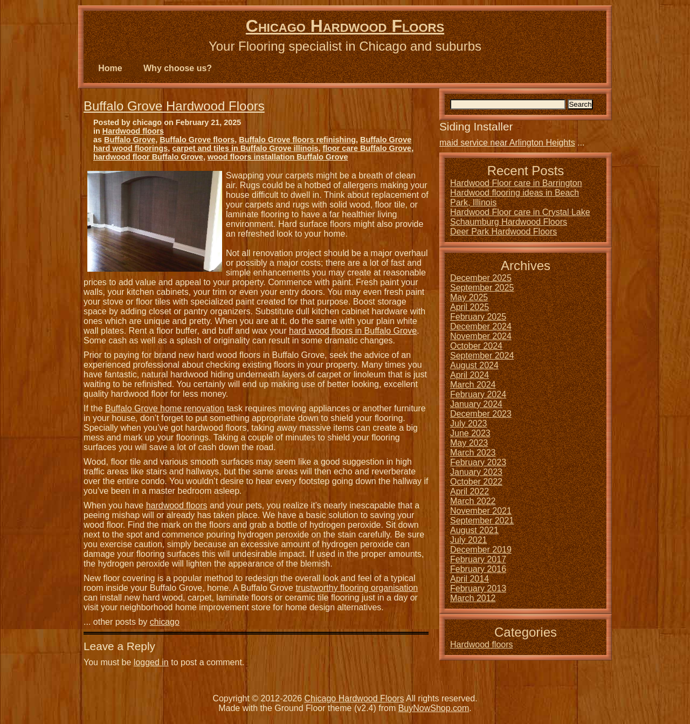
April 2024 (469, 375)
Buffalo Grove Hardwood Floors (174, 106)
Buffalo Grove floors (197, 139)
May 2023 (469, 442)
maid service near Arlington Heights (507, 142)
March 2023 (473, 452)
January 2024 (476, 404)
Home (110, 68)
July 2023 (468, 423)
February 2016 (478, 569)
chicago (165, 621)
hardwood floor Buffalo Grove (148, 157)
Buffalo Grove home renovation (164, 408)
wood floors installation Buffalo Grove (278, 157)
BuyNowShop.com (434, 708)
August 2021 (474, 530)
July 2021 (468, 539)
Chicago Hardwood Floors (345, 26)
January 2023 (476, 472)
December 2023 (481, 413)
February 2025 (478, 316)
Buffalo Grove (129, 139)
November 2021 (481, 510)
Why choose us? (177, 68)
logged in (151, 662)
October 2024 (476, 345)
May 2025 (469, 297)
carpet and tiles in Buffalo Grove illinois (245, 148)
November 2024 (481, 336)
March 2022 (473, 501)
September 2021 (482, 520)
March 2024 (473, 384)
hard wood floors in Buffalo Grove (353, 330)
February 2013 (478, 588)
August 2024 (474, 365)
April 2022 (469, 491)
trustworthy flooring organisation (356, 587)
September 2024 (482, 355)
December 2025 (481, 277)
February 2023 (478, 462)
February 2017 (478, 559)
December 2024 (481, 326)
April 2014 (469, 578)
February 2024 (478, 394)
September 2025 (482, 287)
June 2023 (470, 433)
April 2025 (469, 307)
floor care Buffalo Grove (366, 148)
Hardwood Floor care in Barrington (516, 183)
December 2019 (481, 549)
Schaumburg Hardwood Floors (508, 221)
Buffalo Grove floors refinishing (297, 139)
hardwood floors (177, 505)
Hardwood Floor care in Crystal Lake (520, 212)
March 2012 (473, 598)
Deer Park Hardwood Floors (503, 231)
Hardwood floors (133, 131)
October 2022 (476, 481)
